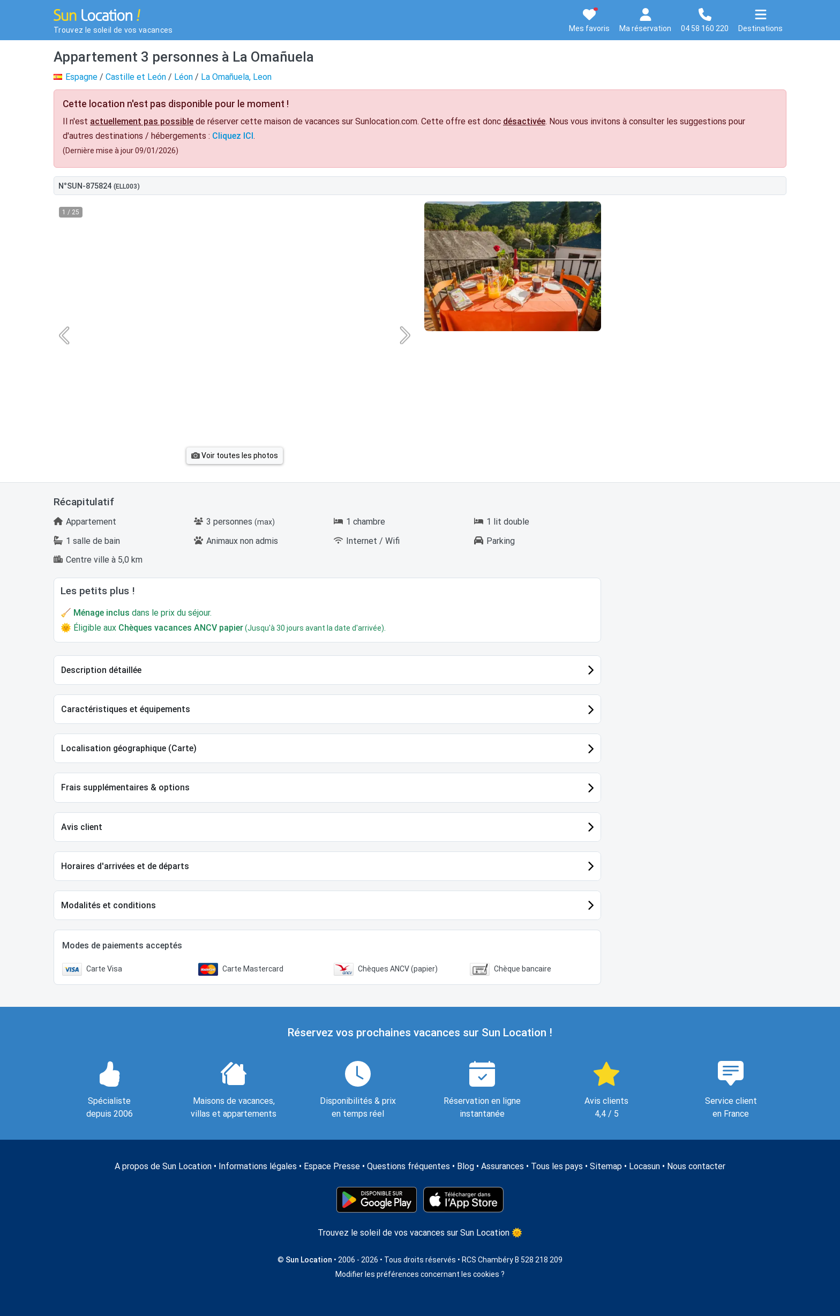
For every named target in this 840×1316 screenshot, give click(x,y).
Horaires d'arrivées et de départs (125, 866)
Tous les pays (557, 1166)
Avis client (81, 827)
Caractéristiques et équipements (125, 709)
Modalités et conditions (108, 905)
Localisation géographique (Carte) (129, 748)
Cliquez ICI (232, 136)
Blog (465, 1166)
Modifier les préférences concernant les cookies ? (420, 1274)
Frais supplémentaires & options (125, 787)
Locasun (644, 1166)
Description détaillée (101, 670)
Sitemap (606, 1166)
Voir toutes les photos (234, 455)
